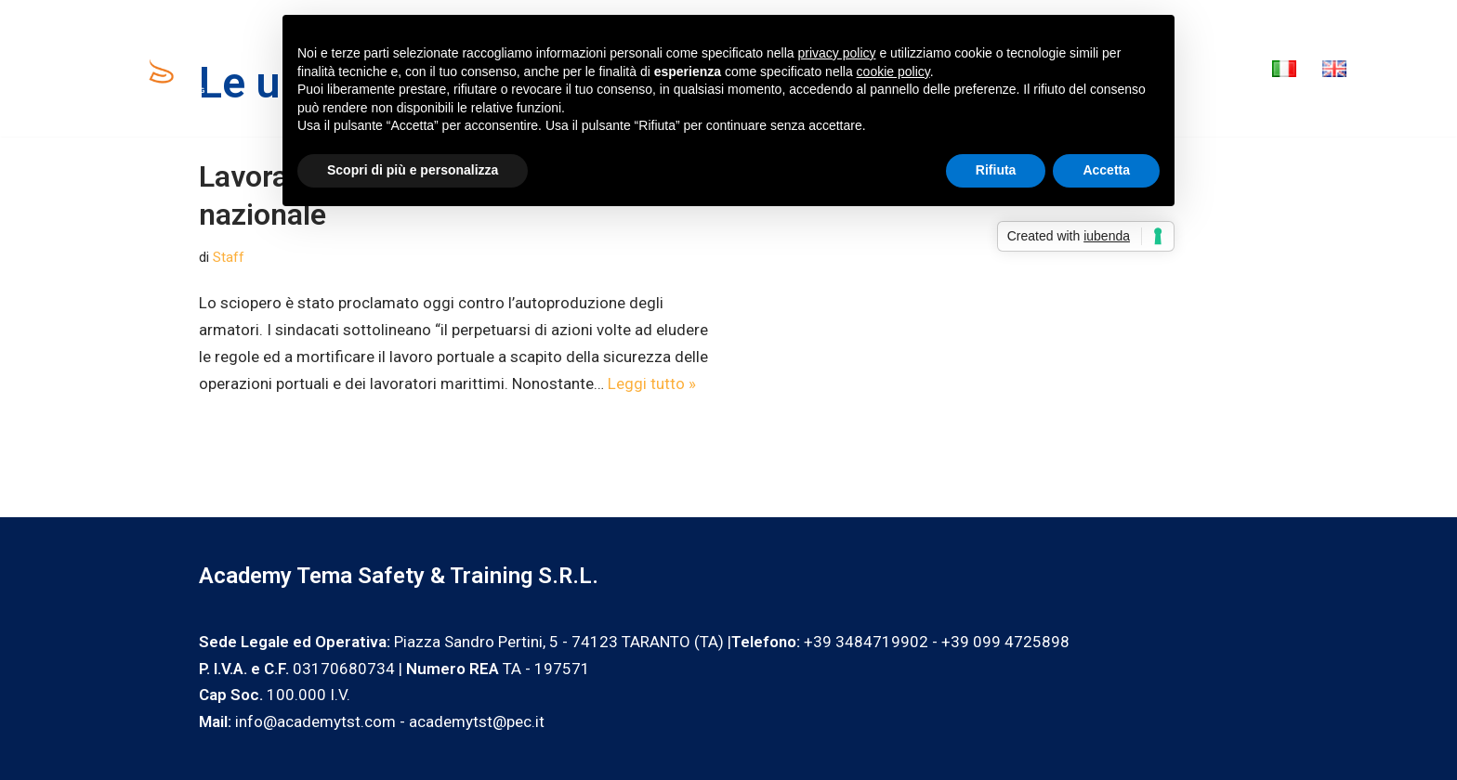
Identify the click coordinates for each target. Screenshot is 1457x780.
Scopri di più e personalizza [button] (412, 169)
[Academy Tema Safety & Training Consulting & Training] (163, 68)
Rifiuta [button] (996, 169)
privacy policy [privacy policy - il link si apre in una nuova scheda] (837, 53)
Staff (228, 257)
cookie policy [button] (893, 71)
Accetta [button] (1106, 169)
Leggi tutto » (652, 383)
